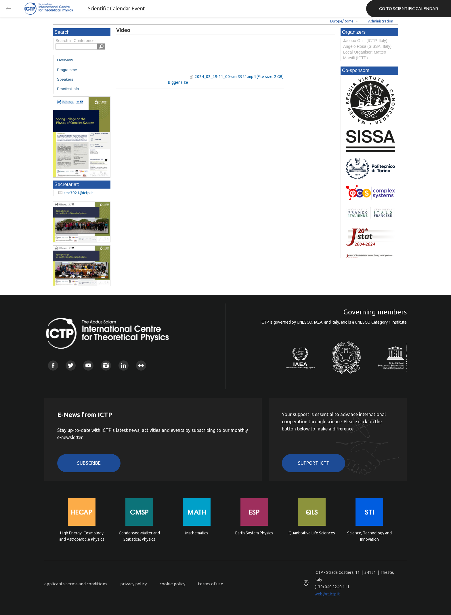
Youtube (88, 365)
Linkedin (124, 365)
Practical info (68, 89)
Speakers (65, 79)
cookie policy (172, 583)
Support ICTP (313, 463)
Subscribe (89, 463)
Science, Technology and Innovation (369, 536)
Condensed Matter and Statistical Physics (139, 536)
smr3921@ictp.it (78, 193)
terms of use (210, 583)
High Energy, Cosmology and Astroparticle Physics (81, 536)
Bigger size (178, 82)
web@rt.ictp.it (327, 594)
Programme (67, 70)
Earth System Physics (254, 533)
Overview (65, 60)
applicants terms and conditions (75, 583)
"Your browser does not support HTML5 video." (152, 60)
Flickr (141, 365)
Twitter (71, 365)
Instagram (106, 365)
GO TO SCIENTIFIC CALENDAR (408, 8)
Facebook (53, 365)
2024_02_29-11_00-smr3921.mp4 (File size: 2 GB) (239, 76)
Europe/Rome (341, 21)
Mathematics (196, 533)
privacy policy (133, 583)
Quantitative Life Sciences (311, 533)
